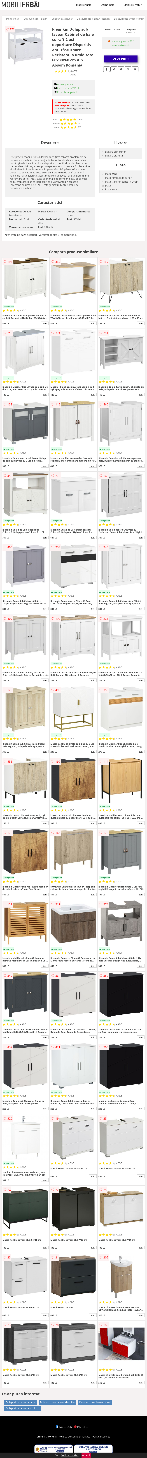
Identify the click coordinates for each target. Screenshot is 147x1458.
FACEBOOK (64, 1427)
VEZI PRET (121, 59)
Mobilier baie (83, 5)
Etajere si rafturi (133, 5)
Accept (86, 1455)
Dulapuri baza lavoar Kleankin (129, 18)
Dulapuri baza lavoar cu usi (95, 1402)
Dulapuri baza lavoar (62, 18)
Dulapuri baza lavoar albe (20, 1402)
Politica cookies (101, 1436)
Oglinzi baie (107, 5)
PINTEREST (82, 1427)
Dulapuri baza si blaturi (35, 18)
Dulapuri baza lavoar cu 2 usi (22, 1408)
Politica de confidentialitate (74, 1436)
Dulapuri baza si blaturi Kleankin (93, 18)
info (45, 323)
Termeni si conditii (46, 1436)
